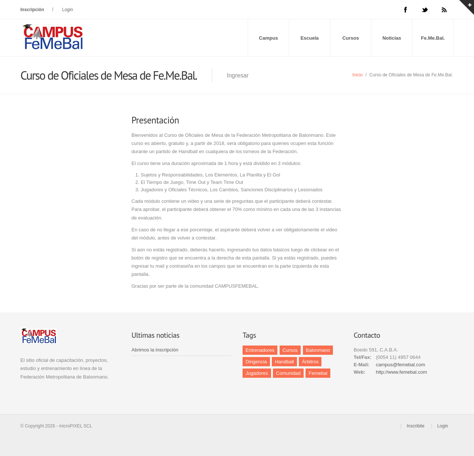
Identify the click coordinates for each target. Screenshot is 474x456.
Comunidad (288, 373)
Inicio (358, 74)
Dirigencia (256, 361)
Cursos (351, 38)
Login (67, 9)
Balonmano (318, 350)
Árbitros (310, 361)
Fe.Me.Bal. (433, 38)
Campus (268, 38)
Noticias (392, 38)
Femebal (317, 373)
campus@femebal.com (400, 364)
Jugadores (257, 373)
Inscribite (415, 426)
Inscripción (32, 9)
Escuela (309, 38)
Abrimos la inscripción (154, 350)
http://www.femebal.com (401, 372)
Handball (284, 361)
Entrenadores (260, 350)
